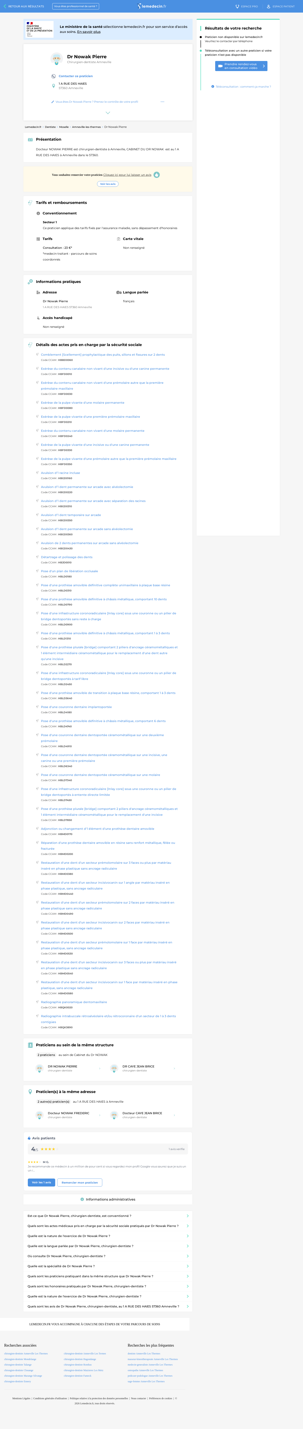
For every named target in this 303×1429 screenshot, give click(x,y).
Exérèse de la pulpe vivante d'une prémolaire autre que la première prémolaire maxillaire (108, 459)
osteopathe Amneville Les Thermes (145, 1370)
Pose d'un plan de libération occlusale (69, 571)
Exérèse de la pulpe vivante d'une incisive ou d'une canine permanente (95, 445)
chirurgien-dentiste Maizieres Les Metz (83, 1370)
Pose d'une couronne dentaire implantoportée (76, 707)
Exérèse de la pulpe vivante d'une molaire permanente (82, 403)
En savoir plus (89, 32)
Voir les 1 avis (41, 1182)
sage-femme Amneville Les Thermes (146, 1381)
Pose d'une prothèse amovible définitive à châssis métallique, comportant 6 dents (103, 721)
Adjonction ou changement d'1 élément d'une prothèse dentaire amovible (97, 829)
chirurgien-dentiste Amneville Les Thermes (26, 1353)
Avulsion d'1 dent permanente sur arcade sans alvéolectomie (87, 529)
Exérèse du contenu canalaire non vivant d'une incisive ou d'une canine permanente (105, 369)
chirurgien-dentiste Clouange (18, 1370)
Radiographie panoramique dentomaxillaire (74, 1002)
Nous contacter (138, 1398)
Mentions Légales (21, 1398)
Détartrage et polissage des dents (66, 557)
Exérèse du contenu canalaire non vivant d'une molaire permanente (92, 431)
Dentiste (50, 126)
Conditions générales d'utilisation (50, 1398)
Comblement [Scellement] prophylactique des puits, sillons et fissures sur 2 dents (103, 355)
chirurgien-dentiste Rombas (78, 1364)
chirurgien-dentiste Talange (18, 1364)
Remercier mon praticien (80, 1182)
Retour (26, 6)
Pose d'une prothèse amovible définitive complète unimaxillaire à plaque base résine (105, 585)
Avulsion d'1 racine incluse (60, 473)
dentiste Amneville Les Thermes (144, 1353)
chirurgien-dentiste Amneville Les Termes (85, 1353)
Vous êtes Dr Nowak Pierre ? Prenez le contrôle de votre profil (94, 101)
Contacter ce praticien (72, 76)
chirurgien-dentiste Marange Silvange (23, 1375)
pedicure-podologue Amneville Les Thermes (150, 1375)
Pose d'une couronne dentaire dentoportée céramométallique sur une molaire (100, 775)
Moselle (64, 126)
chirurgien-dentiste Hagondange (80, 1359)
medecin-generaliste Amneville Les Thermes (150, 1364)
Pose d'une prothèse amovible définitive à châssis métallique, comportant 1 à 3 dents (105, 633)
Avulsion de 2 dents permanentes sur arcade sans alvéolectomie (89, 543)
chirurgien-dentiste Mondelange (20, 1359)
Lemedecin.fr (33, 126)
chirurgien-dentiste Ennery (17, 1381)
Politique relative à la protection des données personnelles (99, 1398)
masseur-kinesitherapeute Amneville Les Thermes (153, 1359)
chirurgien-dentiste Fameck (77, 1375)
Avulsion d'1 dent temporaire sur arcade (71, 515)
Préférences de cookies (160, 1398)
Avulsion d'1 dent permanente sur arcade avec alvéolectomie (87, 487)
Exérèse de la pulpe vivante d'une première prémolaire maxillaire (90, 417)
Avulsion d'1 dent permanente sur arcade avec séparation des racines (93, 501)
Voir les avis (107, 183)
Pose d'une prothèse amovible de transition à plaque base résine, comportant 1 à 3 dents (108, 693)
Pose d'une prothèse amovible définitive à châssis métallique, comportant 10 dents (104, 599)
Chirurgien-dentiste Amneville (89, 62)
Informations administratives (108, 1199)
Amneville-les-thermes (86, 126)
